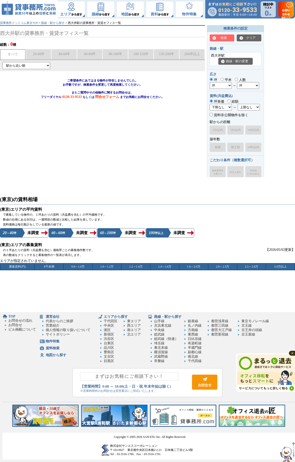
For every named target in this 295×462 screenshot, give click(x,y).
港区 (107, 330)
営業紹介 (52, 325)
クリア (251, 38)
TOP (11, 316)
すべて (13, 54)
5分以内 (235, 130)
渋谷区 (109, 339)
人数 (240, 80)
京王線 (246, 325)
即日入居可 (235, 172)
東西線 (193, 334)
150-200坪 (166, 54)
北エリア (134, 334)
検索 (224, 38)
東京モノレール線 (255, 321)
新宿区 (109, 334)
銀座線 (193, 321)
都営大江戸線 (221, 330)
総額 (232, 101)
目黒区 (109, 361)
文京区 (109, 356)
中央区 (109, 325)
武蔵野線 (161, 356)
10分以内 (253, 130)
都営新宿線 (219, 334)
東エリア (134, 321)
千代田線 (195, 361)
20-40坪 (38, 54)
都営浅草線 (219, 321)
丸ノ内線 (195, 325)
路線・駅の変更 (237, 61)
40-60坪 (64, 54)
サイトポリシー (58, 334)
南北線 (193, 356)
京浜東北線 (162, 325)
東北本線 (161, 348)
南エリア (134, 330)
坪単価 (217, 101)
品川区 (109, 348)
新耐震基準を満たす (217, 172)
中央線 (159, 330)
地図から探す (56, 355)
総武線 (159, 334)
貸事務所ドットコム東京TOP (19, 23)
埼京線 (159, 343)
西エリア (134, 325)
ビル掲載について (22, 329)
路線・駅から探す (53, 23)
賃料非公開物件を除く (229, 115)
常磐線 (159, 361)
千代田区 (111, 321)
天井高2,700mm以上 (253, 172)
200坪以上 (192, 54)
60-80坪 (90, 54)
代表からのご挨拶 (59, 321)
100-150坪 (140, 54)
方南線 (193, 330)
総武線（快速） (166, 339)
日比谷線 (195, 339)
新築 (218, 147)
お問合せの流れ (20, 320)
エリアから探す (116, 317)
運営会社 (52, 317)
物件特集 (52, 341)
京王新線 (248, 334)
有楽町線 (195, 343)
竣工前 (235, 147)
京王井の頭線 (251, 330)
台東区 (109, 343)
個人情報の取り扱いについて (68, 330)
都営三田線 (219, 325)
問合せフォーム (107, 97)
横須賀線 (161, 352)
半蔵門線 (195, 348)
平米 (226, 80)
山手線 (159, 321)
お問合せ (15, 325)
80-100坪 (115, 54)
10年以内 (253, 147)
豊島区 (109, 352)
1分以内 (218, 130)
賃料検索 (52, 348)
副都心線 (195, 352)
